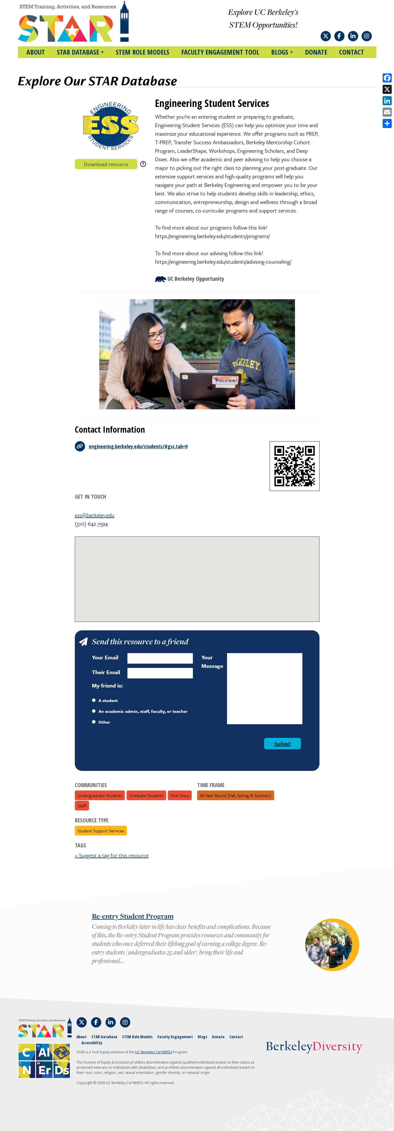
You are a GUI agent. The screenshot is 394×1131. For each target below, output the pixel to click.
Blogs (202, 1036)
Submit (282, 743)
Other (101, 722)
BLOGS (279, 52)
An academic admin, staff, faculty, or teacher (139, 711)
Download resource (106, 164)
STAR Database (104, 1036)
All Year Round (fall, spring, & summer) (235, 795)
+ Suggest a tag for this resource (111, 855)
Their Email (106, 672)
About (35, 52)
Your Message (212, 661)
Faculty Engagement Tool (220, 52)
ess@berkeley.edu (94, 515)
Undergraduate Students (100, 795)
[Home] (84, 21)
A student (105, 700)
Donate (316, 52)
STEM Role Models (142, 52)
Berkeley (314, 1046)
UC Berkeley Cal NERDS (153, 1052)
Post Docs (180, 795)
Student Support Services (101, 830)
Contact (351, 52)
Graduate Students (146, 795)
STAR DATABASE (78, 52)
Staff (82, 805)
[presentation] (135, 749)
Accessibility (91, 1042)
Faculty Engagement (175, 1036)
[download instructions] (143, 164)
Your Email (105, 657)
